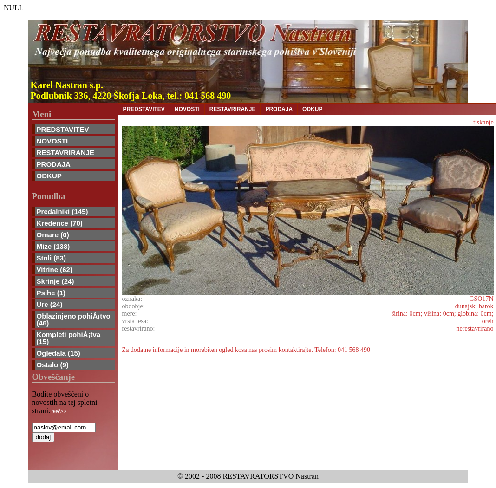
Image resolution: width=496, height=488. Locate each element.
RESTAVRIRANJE (65, 152)
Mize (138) (53, 246)
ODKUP (49, 176)
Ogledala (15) (58, 353)
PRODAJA (54, 164)
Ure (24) (50, 304)
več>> (59, 411)
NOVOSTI (52, 141)
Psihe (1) (51, 293)
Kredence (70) (60, 223)
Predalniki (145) (62, 211)
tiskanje (483, 122)
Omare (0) (53, 235)
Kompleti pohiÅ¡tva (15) (69, 338)
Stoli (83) (51, 258)
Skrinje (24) (55, 281)
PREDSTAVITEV (63, 129)
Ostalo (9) (53, 365)
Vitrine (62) (54, 269)
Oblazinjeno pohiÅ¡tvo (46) (74, 319)
